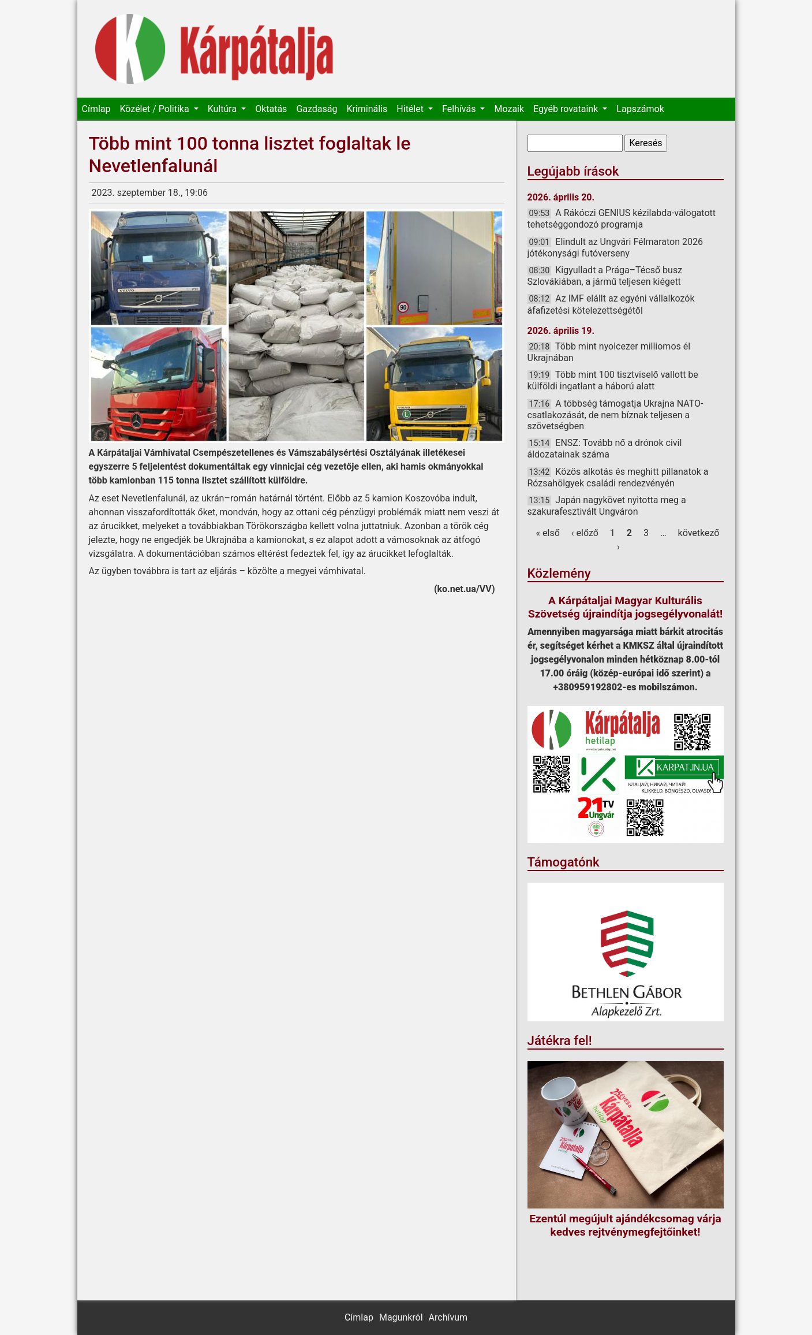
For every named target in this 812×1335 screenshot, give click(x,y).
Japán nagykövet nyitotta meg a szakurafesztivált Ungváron (606, 505)
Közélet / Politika (155, 108)
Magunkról (401, 1317)
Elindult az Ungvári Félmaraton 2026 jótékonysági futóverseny (615, 247)
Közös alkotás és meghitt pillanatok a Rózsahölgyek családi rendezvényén (618, 477)
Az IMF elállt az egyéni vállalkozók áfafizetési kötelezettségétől (611, 304)
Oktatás (271, 108)
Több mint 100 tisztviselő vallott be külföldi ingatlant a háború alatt (612, 380)
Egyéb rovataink (566, 108)
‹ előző (584, 532)
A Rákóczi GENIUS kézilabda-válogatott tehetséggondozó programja (621, 218)
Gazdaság (316, 108)
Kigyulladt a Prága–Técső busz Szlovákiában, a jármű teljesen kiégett (605, 276)
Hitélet (411, 108)
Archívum (448, 1317)
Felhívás (460, 108)
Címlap (96, 108)
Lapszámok (640, 108)
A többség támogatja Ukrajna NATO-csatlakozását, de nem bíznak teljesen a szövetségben (615, 415)
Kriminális (366, 108)
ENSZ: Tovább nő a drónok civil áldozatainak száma (604, 448)
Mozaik (509, 108)
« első (548, 532)
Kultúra (223, 108)
